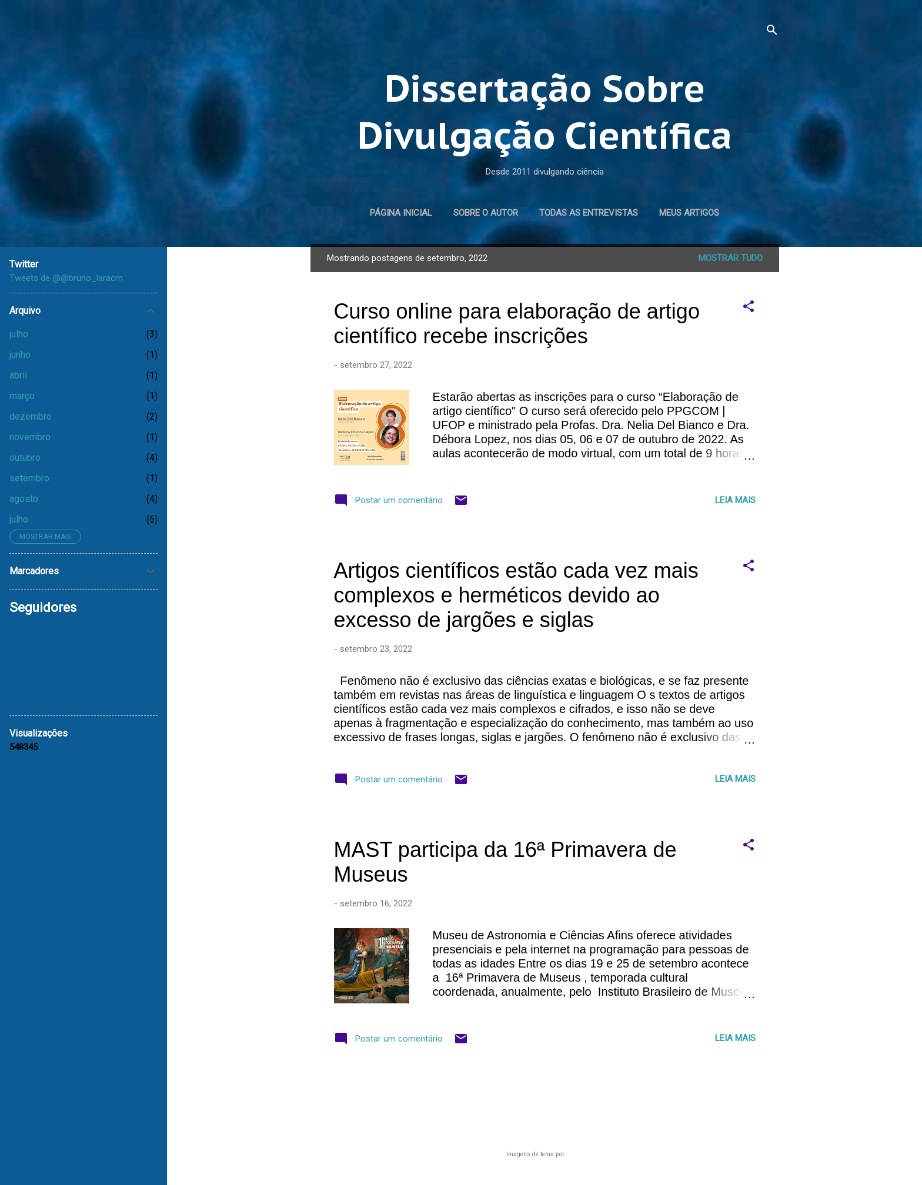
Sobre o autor (485, 212)
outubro (25, 457)
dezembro (30, 416)
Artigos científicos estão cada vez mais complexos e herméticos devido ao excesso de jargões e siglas (516, 595)
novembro (30, 437)
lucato (574, 1154)
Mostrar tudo (731, 258)
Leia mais (735, 500)
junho (20, 354)
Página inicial (401, 212)
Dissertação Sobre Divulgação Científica (545, 112)
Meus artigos (689, 212)
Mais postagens (544, 1092)
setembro (29, 478)
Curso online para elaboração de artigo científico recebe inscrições (517, 323)
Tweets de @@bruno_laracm (66, 278)
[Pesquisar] (772, 32)
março (22, 395)
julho (18, 334)
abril (18, 375)
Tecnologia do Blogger (544, 1131)
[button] (748, 308)
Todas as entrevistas (588, 212)
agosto (23, 498)
